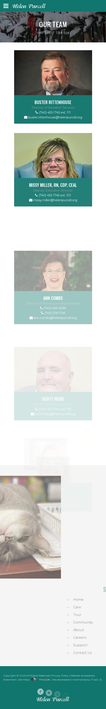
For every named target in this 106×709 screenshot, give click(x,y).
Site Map (23, 679)
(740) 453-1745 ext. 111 (53, 117)
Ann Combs (53, 321)
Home (40, 32)
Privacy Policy (60, 675)
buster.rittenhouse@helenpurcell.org (53, 122)
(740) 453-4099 (53, 331)
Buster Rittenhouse (53, 107)
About (50, 32)
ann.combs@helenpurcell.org (53, 341)
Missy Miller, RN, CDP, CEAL (53, 193)
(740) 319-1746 (53, 336)
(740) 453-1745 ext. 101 (53, 203)
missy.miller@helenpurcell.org (53, 208)
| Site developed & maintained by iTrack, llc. (67, 679)
